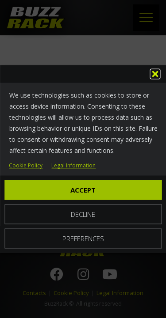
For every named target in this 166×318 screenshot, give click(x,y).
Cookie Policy (25, 166)
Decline (83, 214)
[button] (155, 74)
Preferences (83, 238)
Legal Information (73, 166)
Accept (83, 190)
